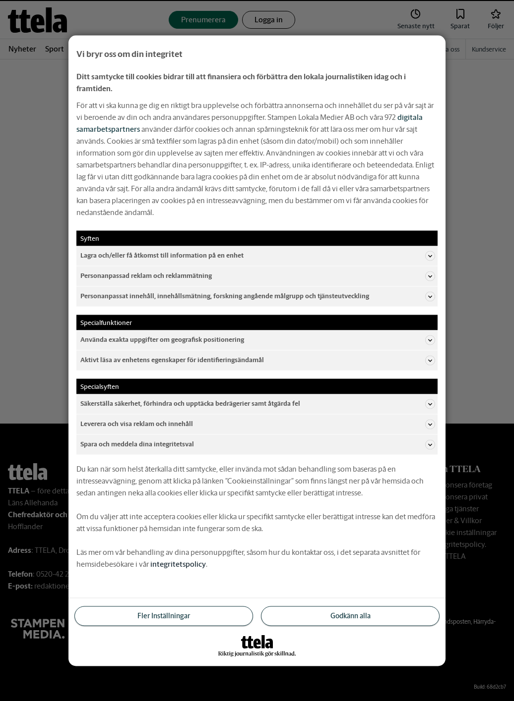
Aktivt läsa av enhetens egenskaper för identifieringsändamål (257, 360)
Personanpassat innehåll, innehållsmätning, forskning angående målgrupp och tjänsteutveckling (257, 296)
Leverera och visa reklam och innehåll (257, 424)
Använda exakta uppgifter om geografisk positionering (257, 340)
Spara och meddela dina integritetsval (257, 444)
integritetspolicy (178, 563)
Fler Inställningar (163, 615)
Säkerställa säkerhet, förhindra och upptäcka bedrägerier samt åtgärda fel (257, 404)
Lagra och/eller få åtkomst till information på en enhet (257, 256)
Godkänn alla (350, 615)
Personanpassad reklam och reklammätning (257, 276)
